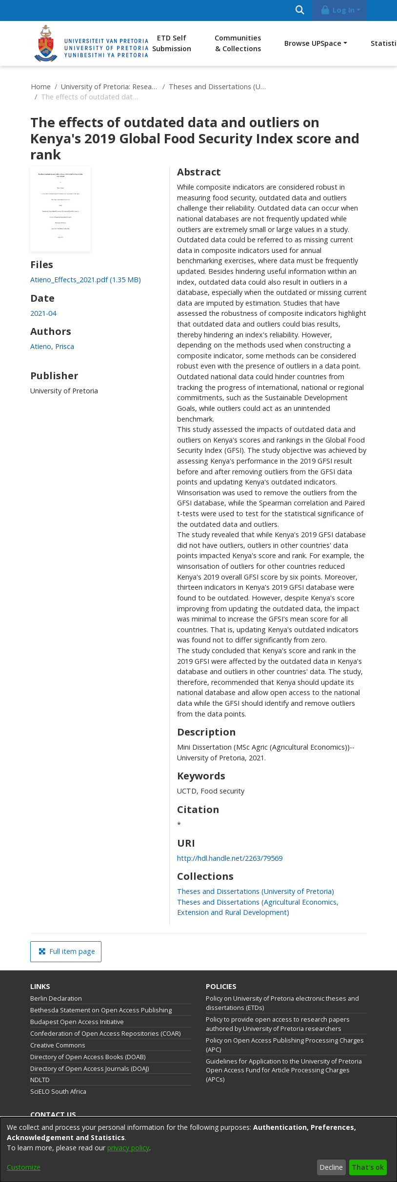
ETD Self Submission (171, 43)
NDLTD (40, 1080)
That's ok (368, 1167)
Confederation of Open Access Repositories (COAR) (105, 1033)
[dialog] (198, 1149)
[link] (85, 279)
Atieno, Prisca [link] (52, 346)
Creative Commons (57, 1045)
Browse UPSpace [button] (312, 43)
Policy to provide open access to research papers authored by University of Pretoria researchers (278, 1024)
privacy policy (128, 1147)
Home (41, 86)
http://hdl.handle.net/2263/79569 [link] (229, 858)
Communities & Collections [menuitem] (238, 43)
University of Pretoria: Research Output (110, 86)
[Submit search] (300, 10)
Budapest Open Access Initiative (77, 1022)
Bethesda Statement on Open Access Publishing (101, 1010)
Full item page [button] (67, 951)
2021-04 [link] (43, 313)
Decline (331, 1167)
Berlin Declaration (56, 998)
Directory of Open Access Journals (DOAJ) (89, 1069)
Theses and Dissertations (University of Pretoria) (217, 86)
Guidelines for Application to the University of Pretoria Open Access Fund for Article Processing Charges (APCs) (284, 1070)
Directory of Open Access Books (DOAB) (87, 1057)
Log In (337, 10)
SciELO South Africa (58, 1091)
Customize (23, 1167)
